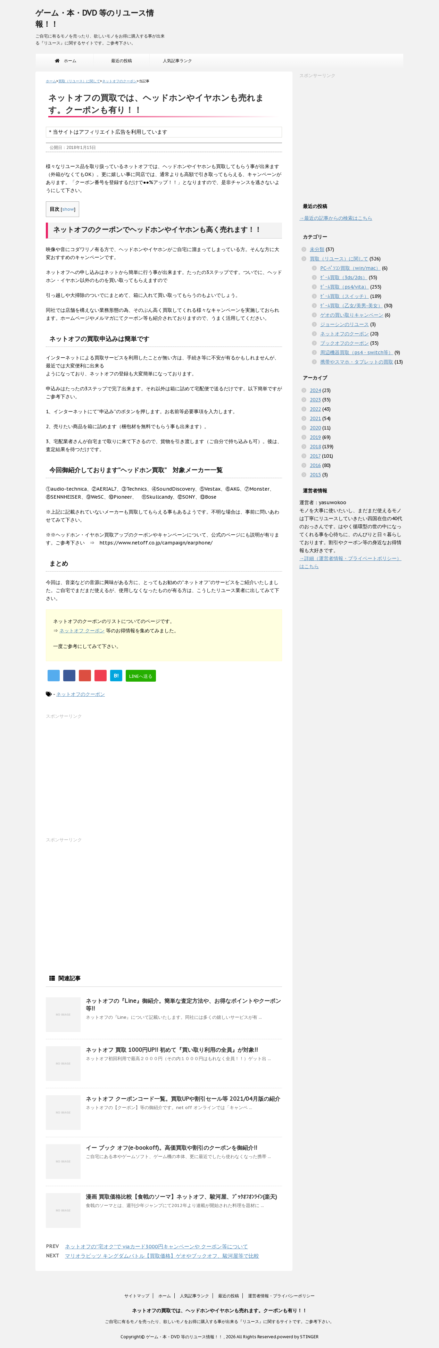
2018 (315, 446)
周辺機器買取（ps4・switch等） (356, 352)
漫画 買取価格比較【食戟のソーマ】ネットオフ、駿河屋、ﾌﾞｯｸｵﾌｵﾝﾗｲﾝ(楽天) (181, 1196)
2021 (315, 418)
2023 (315, 400)
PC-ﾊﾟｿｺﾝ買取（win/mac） (350, 268)
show (68, 209)
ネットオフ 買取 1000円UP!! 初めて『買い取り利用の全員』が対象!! (172, 1049)
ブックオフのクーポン (344, 343)
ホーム (65, 60)
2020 (315, 428)
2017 (315, 456)
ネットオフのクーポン (80, 694)
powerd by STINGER (297, 1336)
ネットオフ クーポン (82, 630)
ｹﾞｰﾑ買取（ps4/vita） (344, 287)
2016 (315, 465)
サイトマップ (136, 1295)
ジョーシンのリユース (344, 324)
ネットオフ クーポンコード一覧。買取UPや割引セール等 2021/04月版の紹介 (183, 1098)
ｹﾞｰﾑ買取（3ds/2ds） (343, 277)
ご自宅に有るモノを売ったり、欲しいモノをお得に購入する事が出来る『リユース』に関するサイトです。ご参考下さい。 (219, 1321)
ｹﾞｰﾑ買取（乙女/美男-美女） (351, 305)
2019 (315, 437)
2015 (315, 475)
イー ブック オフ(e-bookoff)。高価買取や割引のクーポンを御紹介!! (171, 1147)
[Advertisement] (98, 779)
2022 (315, 409)
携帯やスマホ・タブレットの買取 (356, 362)
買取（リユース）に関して (339, 259)
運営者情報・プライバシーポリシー (281, 1295)
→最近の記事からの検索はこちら (335, 218)
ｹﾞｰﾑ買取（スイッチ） (344, 296)
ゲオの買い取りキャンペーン (351, 315)
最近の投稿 (121, 60)
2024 (315, 390)
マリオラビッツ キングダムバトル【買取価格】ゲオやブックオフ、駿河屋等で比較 (162, 1256)
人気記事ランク (177, 60)
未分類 (317, 249)
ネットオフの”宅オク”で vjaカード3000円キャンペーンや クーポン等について (156, 1246)
